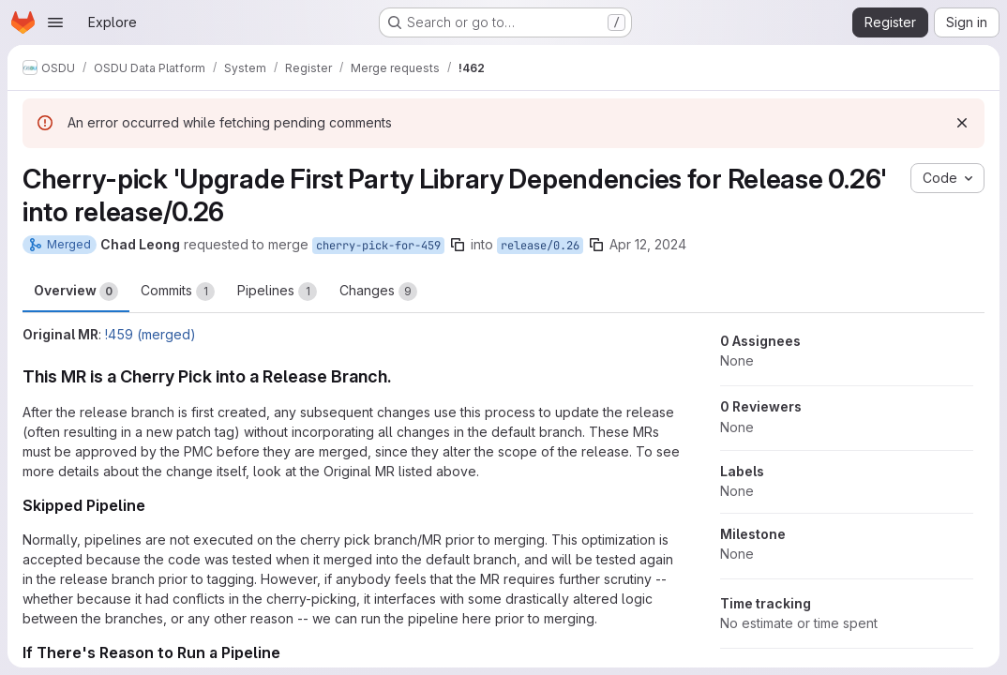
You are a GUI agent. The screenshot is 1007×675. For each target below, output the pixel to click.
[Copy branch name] (457, 244)
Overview (76, 291)
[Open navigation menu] (55, 23)
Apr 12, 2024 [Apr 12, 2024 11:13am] (647, 244)
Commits (178, 291)
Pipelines (277, 291)
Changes (378, 291)
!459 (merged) (150, 334)
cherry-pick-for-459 (378, 245)
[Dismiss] (962, 123)
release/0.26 (540, 245)
